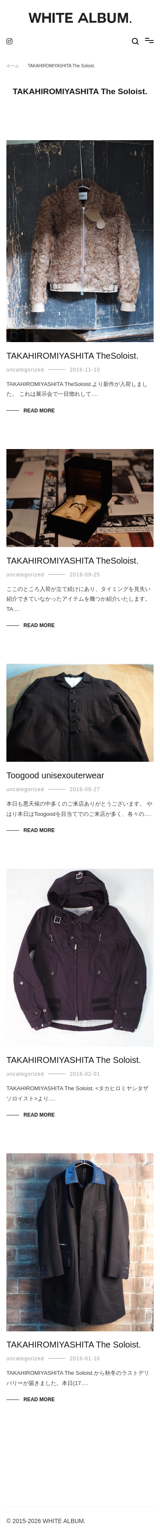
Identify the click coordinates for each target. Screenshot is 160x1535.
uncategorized (25, 370)
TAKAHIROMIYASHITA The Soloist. (73, 1060)
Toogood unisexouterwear (55, 775)
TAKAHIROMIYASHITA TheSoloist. (72, 355)
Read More (39, 411)
